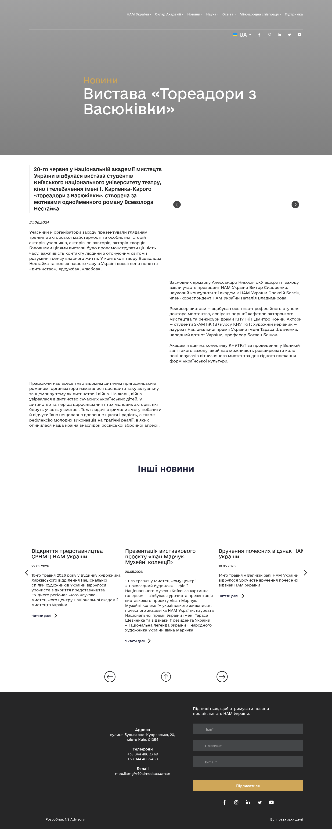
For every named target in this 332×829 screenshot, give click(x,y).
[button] (259, 34)
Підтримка (294, 14)
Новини (193, 14)
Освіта (227, 14)
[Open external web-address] (35, 819)
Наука (211, 14)
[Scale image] (95, 326)
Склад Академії (168, 14)
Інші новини (166, 468)
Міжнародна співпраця (259, 14)
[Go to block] (166, 677)
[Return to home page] (52, 14)
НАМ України (138, 14)
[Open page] (76, 514)
